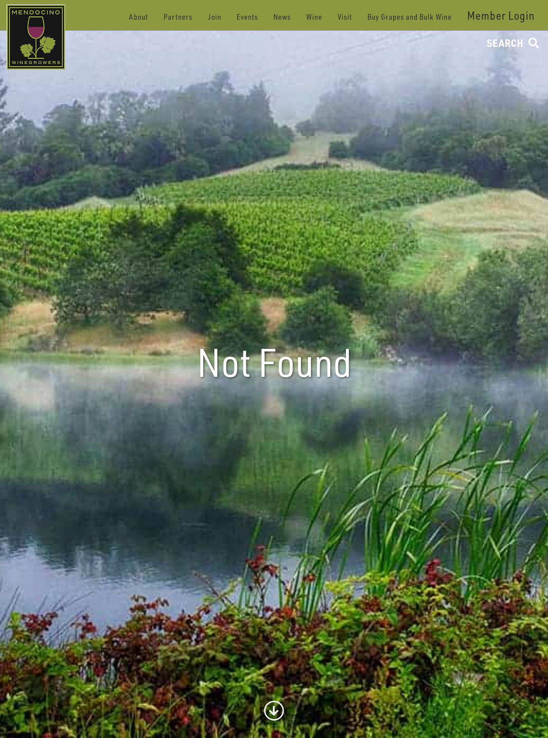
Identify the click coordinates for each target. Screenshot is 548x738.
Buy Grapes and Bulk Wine (409, 16)
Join (214, 16)
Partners (178, 16)
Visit (345, 16)
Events (247, 16)
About (138, 16)
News (282, 16)
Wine (314, 16)
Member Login (501, 15)
